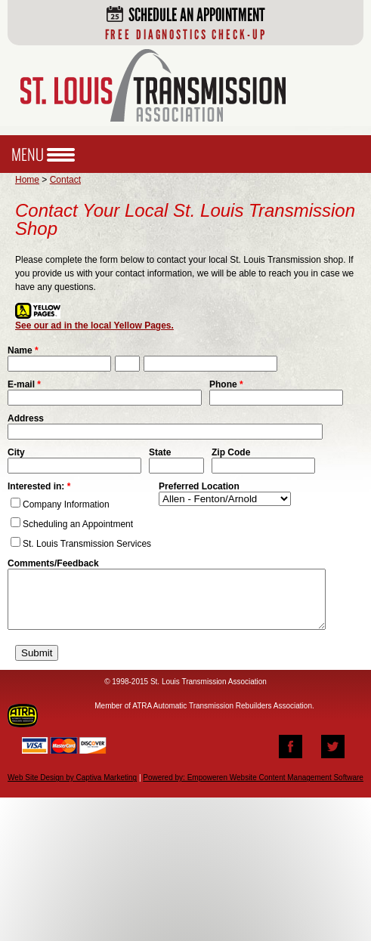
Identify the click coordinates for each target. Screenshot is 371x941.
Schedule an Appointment (186, 23)
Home (27, 179)
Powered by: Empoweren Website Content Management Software (253, 789)
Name (23, 350)
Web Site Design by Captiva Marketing (72, 789)
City (16, 452)
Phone (226, 384)
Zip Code (231, 452)
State (160, 452)
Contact (65, 179)
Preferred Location (199, 486)
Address (26, 418)
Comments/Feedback (53, 563)
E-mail (24, 384)
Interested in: (39, 486)
